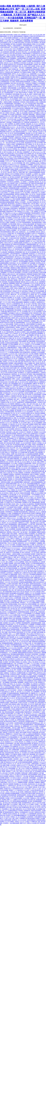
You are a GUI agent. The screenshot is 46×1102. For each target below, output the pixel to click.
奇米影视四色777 (41, 233)
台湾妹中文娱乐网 (22, 702)
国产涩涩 (18, 128)
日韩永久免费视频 (13, 565)
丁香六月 (36, 158)
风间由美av (2, 734)
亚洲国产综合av (8, 788)
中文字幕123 (35, 230)
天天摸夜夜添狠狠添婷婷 (13, 693)
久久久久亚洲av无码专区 (18, 108)
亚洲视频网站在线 (20, 144)
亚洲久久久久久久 (10, 127)
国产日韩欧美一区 (4, 117)
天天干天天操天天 (5, 735)
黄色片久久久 (8, 199)
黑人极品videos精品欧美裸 (23, 125)
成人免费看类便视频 (20, 719)
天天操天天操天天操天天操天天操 (16, 371)
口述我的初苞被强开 (9, 256)
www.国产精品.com (8, 41)
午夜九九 (34, 802)
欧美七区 (15, 407)
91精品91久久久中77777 (32, 621)
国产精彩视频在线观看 (8, 136)
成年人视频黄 (36, 649)
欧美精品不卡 (16, 178)
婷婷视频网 (4, 224)
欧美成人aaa (11, 360)
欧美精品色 (7, 244)
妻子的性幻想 (37, 220)
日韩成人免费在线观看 (5, 820)
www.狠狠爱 (35, 174)
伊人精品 (23, 217)
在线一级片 (11, 590)
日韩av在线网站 (21, 408)
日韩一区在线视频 (38, 375)
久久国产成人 (13, 139)
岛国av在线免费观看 (31, 332)
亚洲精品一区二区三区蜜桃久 (13, 549)
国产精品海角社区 (6, 374)
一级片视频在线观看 (14, 823)
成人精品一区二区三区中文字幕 (38, 518)
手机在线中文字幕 (34, 627)
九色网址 (42, 602)
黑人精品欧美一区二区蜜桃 (6, 499)
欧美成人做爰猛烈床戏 (35, 416)
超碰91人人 (5, 560)
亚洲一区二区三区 (41, 252)
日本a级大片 (41, 131)
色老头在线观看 (10, 324)
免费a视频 (16, 646)
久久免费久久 (34, 81)
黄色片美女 (24, 52)
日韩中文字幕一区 (8, 242)
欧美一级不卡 (35, 185)
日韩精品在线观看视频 (17, 546)
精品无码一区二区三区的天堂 (16, 250)
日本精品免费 (35, 587)
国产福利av (7, 644)
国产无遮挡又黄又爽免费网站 (18, 244)
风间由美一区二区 (17, 333)
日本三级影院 (11, 560)
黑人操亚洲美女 (30, 504)
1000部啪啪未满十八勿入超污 (27, 812)
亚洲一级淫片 (41, 685)
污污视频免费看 (28, 67)
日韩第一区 (22, 510)
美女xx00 (6, 158)
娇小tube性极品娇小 (25, 627)
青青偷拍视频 (18, 252)
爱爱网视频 (12, 283)
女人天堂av (16, 558)
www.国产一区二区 (41, 788)
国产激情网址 (25, 439)
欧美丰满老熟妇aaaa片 (35, 723)
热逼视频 (9, 551)
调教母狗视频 (21, 587)
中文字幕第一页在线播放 (16, 544)
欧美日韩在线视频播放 (19, 133)
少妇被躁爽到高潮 (4, 81)
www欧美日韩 (41, 41)
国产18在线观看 (6, 169)
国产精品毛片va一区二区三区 (23, 55)
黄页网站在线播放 (35, 69)
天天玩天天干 (18, 136)
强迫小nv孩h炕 (30, 633)
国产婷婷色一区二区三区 (39, 127)
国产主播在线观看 (40, 300)
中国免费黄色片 (24, 238)
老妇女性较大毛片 (14, 535)
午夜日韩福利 (30, 500)
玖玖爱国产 (6, 662)
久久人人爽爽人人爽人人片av (11, 335)
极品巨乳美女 (41, 145)
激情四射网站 (24, 70)
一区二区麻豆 (24, 616)
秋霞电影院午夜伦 (15, 216)
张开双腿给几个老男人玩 (40, 113)
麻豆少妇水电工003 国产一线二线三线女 (14, 369)
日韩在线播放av (39, 70)
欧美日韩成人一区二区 (6, 89)
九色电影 (7, 798)
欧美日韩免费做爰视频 (31, 141)
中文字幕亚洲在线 (40, 328)
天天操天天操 (8, 407)
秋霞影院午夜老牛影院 (31, 360)
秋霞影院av (31, 261)
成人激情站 (38, 105)
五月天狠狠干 (19, 715)
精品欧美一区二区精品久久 (12, 261)
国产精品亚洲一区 (39, 224)
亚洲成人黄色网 (14, 169)
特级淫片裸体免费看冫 (18, 134)
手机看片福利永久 (16, 89)
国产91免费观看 (9, 123)
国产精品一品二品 (28, 569)
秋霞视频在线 (34, 685)
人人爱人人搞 (41, 286)
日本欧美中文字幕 (7, 53)
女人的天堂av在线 (12, 353)
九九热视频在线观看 (5, 128)
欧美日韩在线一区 (39, 576)
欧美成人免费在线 (34, 325)
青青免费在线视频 (27, 45)
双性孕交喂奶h (3, 278)
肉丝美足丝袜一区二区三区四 (23, 770)
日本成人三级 (39, 66)
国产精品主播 (14, 608)
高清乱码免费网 (32, 116)
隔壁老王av (29, 277)
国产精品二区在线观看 (16, 44)
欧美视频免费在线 (26, 802)
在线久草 (8, 303)
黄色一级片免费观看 (35, 236)
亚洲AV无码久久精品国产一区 (9, 594)
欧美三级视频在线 (28, 680)
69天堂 (12, 798)
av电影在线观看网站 (19, 363)
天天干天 (10, 316)
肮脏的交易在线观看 (15, 80)
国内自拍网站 (13, 682)
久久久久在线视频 (29, 499)
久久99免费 (7, 502)
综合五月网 (12, 447)
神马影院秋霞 (37, 228)
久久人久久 (23, 80)
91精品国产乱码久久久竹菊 (26, 206)
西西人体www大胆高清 (37, 175)
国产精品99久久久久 (39, 633)
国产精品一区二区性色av (40, 677)
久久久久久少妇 (8, 48)
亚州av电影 (24, 694)
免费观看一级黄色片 (27, 651)
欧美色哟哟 (19, 718)
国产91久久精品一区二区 (10, 152)
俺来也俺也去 (30, 368)
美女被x (28, 563)
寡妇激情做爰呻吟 (36, 61)
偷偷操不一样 (8, 777)
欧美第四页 (36, 272)
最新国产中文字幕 (5, 674)
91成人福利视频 (6, 77)
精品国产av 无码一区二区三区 (7, 70)
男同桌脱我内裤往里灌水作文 (32, 580)
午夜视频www (36, 84)
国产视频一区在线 (10, 504)
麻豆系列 (13, 56)
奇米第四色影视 (38, 796)
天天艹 (28, 217)
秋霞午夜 (44, 88)
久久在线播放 (35, 161)
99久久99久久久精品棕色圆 (32, 746)
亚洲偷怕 (21, 167)
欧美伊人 (43, 69)
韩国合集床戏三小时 (23, 278)
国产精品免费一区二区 (20, 410)
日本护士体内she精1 (18, 430)
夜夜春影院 (18, 474)
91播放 (10, 596)
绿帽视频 (44, 652)
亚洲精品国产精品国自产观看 (38, 256)
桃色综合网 (43, 120)
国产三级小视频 (26, 419)
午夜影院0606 (9, 446)
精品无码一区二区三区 (16, 424)
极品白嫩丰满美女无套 (32, 128)
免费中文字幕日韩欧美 (20, 150)
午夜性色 (34, 463)
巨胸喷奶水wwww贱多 (35, 216)
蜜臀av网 (21, 583)
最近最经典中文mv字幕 (31, 142)
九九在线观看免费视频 (28, 735)
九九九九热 (29, 322)
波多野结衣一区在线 (22, 433)
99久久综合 (26, 574)
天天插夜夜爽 (42, 726)
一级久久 (32, 749)
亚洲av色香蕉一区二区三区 (27, 704)
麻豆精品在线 (26, 407)
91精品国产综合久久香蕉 (19, 734)
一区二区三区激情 (21, 230)
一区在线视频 (5, 496)
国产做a (36, 250)
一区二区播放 (21, 400)
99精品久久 (39, 536)
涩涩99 (34, 77)
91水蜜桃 (36, 405)
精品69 (10, 618)
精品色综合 (34, 308)
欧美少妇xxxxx (36, 385)
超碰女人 (25, 626)
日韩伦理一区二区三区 (33, 159)
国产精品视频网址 (18, 41)
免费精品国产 (15, 414)
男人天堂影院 (14, 47)
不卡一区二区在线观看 (22, 311)
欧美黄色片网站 (14, 505)
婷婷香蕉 (13, 396)
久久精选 (20, 565)
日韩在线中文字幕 (20, 730)
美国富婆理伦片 (10, 211)
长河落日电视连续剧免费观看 (20, 186)
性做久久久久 (18, 757)
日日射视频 (43, 438)
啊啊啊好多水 (9, 734)
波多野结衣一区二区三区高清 (18, 374)
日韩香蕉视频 (6, 267)
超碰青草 (36, 526)
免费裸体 (15, 577)
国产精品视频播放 (27, 247)
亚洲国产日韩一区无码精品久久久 (27, 189)
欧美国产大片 (10, 480)
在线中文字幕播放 (15, 292)
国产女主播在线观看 (7, 500)
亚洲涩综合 (12, 776)
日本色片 (42, 535)
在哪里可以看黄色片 (34, 773)
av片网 (41, 205)
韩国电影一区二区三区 (16, 236)
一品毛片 (17, 180)
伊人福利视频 (23, 458)
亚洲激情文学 (29, 526)
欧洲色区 (7, 78)
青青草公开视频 (6, 533)
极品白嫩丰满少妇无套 (10, 311)
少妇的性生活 (28, 83)
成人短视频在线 (14, 746)
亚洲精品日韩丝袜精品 (32, 701)
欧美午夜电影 (21, 421)
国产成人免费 (33, 177)
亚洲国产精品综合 (31, 568)
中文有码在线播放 (28, 59)
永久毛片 (4, 438)
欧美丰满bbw (25, 291)
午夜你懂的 (9, 122)
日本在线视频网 (25, 117)
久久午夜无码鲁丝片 (38, 45)
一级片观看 (26, 648)
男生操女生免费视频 (16, 668)
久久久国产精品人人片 (39, 393)
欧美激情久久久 (27, 242)
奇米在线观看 (28, 371)
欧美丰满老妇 (21, 42)
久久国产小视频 (30, 150)
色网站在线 (43, 516)
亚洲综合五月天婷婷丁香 (24, 50)
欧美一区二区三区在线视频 (6, 147)
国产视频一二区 (29, 158)
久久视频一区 (33, 544)
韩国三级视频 (42, 136)
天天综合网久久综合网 (27, 272)
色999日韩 (18, 52)
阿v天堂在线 (28, 394)
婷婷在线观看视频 (37, 679)
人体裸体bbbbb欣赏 (37, 399)
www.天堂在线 (17, 699)
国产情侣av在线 (7, 166)
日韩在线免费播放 (20, 84)
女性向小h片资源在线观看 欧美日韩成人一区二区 (29, 696)
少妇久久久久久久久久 (35, 407)
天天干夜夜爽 (10, 404)
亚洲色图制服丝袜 (38, 260)
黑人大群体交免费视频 (29, 324)
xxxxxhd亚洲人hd (30, 515)
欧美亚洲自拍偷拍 (9, 752)
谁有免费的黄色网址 (37, 222)
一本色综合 (20, 690)
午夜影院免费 (5, 155)
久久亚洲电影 (27, 491)
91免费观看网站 (10, 180)
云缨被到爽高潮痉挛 (12, 347)
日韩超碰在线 (16, 102)
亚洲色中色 (33, 718)
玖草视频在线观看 (4, 80)
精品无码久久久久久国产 (23, 790)
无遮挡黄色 (31, 626)
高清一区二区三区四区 (35, 806)
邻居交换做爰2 (16, 94)
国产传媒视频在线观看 (14, 629)
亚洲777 (21, 491)
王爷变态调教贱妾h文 (16, 205)
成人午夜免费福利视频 (7, 92)
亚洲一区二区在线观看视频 (25, 185)
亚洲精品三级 (13, 197)
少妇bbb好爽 (25, 777)
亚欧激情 (11, 784)
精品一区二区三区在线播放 (35, 311)
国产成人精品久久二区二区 (27, 227)
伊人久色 (37, 479)
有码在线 (36, 694)
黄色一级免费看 (18, 669)
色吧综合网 (6, 210)
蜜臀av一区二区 (21, 713)
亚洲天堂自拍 (42, 380)
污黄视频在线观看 (39, 601)
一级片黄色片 (26, 507)
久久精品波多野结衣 (9, 105)
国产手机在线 (19, 321)
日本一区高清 (40, 604)
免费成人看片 (19, 59)
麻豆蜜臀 (39, 488)
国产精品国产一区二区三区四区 (32, 191)
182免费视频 (41, 264)
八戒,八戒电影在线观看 (39, 519)
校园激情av (14, 408)
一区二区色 (22, 69)
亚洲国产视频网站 (16, 375)
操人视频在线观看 (13, 574)
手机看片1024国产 (22, 116)
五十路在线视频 (6, 208)
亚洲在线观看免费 (11, 795)
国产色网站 (26, 316)
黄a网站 (20, 288)
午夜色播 (20, 601)
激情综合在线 (39, 77)
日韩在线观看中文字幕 (5, 42)
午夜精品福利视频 (24, 449)
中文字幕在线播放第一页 (6, 330)
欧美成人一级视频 (33, 364)
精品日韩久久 (39, 710)
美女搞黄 (30, 649)
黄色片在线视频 (17, 199)
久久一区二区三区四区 (10, 690)
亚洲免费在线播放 (33, 100)
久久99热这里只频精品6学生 (7, 191)
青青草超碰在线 (25, 474)
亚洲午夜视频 (40, 632)
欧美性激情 (5, 281)
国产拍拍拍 (29, 374)
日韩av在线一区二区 (37, 404)
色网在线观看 (42, 547)
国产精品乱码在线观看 (6, 235)
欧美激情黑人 (32, 475)
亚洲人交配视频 (12, 275)
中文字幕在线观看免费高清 (17, 314)
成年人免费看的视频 (14, 749)
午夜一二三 (10, 699)
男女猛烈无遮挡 (32, 103)
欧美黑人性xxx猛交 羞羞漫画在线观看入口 (16, 131)
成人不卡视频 (31, 275)
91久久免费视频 (36, 613)
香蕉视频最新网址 (38, 149)
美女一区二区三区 (7, 149)
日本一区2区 (19, 447)
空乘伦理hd (37, 319)
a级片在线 (6, 458)
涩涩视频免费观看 (14, 510)
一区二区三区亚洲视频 (16, 163)
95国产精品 (34, 303)
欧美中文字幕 (39, 496)
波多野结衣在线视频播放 (25, 213)
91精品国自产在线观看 (22, 339)
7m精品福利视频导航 (15, 253)
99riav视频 (41, 526)
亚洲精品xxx (22, 350)
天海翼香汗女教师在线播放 (9, 516)
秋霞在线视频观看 (40, 116)
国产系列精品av (35, 42)
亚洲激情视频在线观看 (23, 612)
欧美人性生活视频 (19, 480)
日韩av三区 (15, 172)
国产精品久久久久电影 (13, 241)
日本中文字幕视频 (14, 174)
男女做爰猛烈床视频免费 (14, 281)
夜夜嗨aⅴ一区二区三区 (21, 327)
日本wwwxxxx (36, 152)
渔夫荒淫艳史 (27, 480)
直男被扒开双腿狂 (41, 258)
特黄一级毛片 (26, 163)
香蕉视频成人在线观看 (29, 167)
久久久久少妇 (8, 422)
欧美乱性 (6, 325)
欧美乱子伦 (20, 122)
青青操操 (41, 791)
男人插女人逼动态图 (25, 552)
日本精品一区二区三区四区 (31, 47)
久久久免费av (26, 644)
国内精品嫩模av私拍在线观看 (18, 469)
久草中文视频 (34, 540)
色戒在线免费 (14, 527)
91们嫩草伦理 (33, 821)
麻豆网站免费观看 (38, 227)
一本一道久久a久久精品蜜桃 (38, 199)
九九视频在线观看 (27, 690)
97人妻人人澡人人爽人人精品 (7, 39)
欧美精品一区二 (17, 149)
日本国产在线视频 (28, 393)
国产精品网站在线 (32, 635)
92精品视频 (31, 782)
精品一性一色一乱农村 (12, 400)
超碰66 (26, 111)
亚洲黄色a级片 (21, 621)
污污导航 (2, 521)
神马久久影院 (21, 604)
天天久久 (24, 485)
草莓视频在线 (11, 252)
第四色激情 (25, 114)
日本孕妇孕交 (3, 288)
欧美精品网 (5, 696)
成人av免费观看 (41, 141)
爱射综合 (7, 174)
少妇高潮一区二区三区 (18, 111)
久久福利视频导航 (21, 88)
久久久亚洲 (17, 246)
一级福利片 (6, 441)
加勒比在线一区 (16, 227)
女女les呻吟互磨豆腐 (38, 219)
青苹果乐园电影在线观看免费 (23, 81)
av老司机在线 (21, 721)
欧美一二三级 (29, 211)
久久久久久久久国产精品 (17, 393)
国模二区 (4, 377)
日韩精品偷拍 (33, 508)
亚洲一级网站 (39, 297)
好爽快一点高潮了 (16, 378)
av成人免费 (26, 760)
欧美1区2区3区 (4, 382)
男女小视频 (5, 632)
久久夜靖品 (35, 288)
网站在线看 (41, 81)
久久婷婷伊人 (42, 763)
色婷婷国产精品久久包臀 (15, 496)
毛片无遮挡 (12, 81)
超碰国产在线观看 (27, 61)
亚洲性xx (8, 386)
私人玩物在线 (34, 684)
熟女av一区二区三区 (7, 134)
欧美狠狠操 (10, 399)
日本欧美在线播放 (36, 618)
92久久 (15, 713)
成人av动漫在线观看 (5, 707)
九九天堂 (2, 562)
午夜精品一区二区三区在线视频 (36, 291)
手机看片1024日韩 (18, 324)
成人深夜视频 (39, 533)
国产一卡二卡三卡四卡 (5, 302)
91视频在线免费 (14, 702)
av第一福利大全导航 (28, 671)
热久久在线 (12, 623)
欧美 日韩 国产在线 (29, 250)
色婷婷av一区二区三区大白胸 (10, 361)
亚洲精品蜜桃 (18, 651)
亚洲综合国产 (7, 47)
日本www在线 (18, 585)
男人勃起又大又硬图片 (20, 332)
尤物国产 (2, 748)
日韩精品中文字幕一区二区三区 (8, 402)
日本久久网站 (8, 610)
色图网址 (2, 602)
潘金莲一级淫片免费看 (21, 732)
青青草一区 (15, 427)
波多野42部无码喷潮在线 (13, 457)
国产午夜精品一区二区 (29, 48)
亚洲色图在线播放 (19, 105)
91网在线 (32, 457)
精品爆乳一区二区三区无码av (38, 55)
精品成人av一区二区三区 (31, 719)
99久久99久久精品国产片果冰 (11, 183)
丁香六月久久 (9, 677)
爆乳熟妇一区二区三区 (29, 139)
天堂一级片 (34, 50)
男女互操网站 (15, 657)
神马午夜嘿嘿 (32, 117)
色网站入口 (27, 687)
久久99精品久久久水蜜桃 (28, 156)
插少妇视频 (40, 142)
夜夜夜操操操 (22, 208)
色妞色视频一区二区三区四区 (20, 422)
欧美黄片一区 (41, 371)
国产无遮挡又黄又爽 (20, 590)
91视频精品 (18, 39)
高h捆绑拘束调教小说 (10, 308)
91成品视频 (33, 455)
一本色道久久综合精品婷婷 (17, 436)
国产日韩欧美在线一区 (40, 400)
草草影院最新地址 (9, 246)
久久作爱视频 (34, 560)
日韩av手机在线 (26, 256)
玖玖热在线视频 (18, 798)
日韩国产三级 (3, 153)
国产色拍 (5, 660)
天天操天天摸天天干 (11, 486)
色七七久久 (22, 344)
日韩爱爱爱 (7, 314)
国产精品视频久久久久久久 (30, 258)
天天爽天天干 (18, 776)
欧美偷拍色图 (3, 249)
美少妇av (12, 117)
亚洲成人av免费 (41, 169)
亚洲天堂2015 (13, 388)
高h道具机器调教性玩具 (37, 39)
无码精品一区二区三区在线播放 (33, 344)
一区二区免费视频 (30, 231)
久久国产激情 (3, 69)
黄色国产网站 (3, 543)
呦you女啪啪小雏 (17, 500)
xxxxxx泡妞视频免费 (31, 813)
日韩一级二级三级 (24, 737)
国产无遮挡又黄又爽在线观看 (36, 183)
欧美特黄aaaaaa (30, 210)
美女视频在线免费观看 (19, 141)
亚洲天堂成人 (34, 155)
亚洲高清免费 (40, 308)
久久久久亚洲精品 (26, 175)
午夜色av (16, 288)
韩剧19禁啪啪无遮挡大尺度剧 (7, 757)
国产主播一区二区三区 (28, 460)
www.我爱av (20, 119)
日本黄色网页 (19, 638)
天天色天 (9, 156)
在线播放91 (33, 321)
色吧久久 (18, 200)
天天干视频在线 (9, 141)
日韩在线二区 (41, 450)
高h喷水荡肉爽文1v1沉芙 (32, 102)
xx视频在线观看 (35, 763)
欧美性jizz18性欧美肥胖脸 (33, 197)
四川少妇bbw (12, 468)
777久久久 (42, 385)
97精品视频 (30, 694)
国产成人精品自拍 (25, 591)
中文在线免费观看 (14, 206)
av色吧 (34, 277)
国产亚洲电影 (41, 705)
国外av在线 (29, 388)
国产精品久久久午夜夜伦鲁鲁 (22, 560)
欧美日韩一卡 (40, 779)
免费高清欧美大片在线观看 (29, 271)
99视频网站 (40, 543)
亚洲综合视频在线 (27, 44)
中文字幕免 (23, 813)
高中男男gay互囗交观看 (14, 307)
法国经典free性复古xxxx (39, 755)
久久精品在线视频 (33, 449)
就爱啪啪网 (22, 241)
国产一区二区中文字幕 (34, 516)
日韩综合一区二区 (16, 291)
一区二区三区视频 (4, 170)
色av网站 (4, 91)
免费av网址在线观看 (11, 433)
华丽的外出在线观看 (25, 655)
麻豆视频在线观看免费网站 (17, 654)
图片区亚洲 (28, 654)
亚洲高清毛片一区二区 (23, 543)
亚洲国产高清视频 (23, 588)
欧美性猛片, (13, 416)
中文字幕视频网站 (11, 58)
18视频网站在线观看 (22, 782)
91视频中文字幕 (17, 799)
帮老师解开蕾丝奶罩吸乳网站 (21, 511)
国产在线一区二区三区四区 (23, 691)
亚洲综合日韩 (18, 488)
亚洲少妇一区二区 (8, 62)
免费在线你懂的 (21, 56)
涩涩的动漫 (11, 569)
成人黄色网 (37, 89)
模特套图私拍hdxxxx (7, 111)
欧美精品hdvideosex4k (23, 170)
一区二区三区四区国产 (22, 294)
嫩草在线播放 (34, 705)
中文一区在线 (22, 414)
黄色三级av (20, 152)
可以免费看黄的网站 (12, 576)
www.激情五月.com (4, 177)
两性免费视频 (13, 526)
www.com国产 (15, 380)
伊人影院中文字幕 (38, 759)
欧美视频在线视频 (25, 199)
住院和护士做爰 (37, 94)
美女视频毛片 (20, 48)
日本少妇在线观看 (4, 253)
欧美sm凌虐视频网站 (12, 450)
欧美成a (2, 530)
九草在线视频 (6, 197)
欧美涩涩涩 (22, 109)
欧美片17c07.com (24, 551)
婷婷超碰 (12, 77)
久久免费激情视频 (31, 490)
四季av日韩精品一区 (29, 405)
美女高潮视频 (34, 41)
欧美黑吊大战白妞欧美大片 (26, 180)
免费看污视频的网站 (14, 458)
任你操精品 (33, 352)
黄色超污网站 (6, 804)
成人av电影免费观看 (20, 360)
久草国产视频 (14, 116)
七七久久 (7, 538)
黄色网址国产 (18, 114)
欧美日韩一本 (10, 477)
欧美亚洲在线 (14, 66)
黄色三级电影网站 (16, 716)
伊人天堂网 (10, 288)
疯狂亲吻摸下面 (37, 555)
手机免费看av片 (6, 809)
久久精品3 (27, 821)
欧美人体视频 (27, 153)
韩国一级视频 (40, 461)
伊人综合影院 (11, 114)
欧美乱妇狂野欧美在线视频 (11, 228)
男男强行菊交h (11, 153)
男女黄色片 (3, 303)
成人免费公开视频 (25, 216)
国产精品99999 (34, 75)
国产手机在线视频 (5, 59)
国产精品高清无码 (26, 136)
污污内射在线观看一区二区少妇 (29, 377)
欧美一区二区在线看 (13, 300)
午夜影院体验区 (32, 111)
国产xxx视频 (37, 130)
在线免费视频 (39, 444)
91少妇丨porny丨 (34, 235)
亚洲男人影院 (38, 704)
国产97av (32, 740)
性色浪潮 (30, 255)
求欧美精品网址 (29, 225)
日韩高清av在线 (9, 72)
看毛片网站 (7, 601)
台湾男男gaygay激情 (17, 439)
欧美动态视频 (9, 713)
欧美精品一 (2, 394)
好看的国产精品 (26, 203)
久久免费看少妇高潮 (35, 757)
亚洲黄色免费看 (27, 447)
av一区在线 (15, 741)
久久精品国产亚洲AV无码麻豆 (14, 507)
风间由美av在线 (41, 497)
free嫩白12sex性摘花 (30, 328)
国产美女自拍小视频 (31, 572)
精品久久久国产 (41, 189)
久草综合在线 (34, 770)
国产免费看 (9, 186)
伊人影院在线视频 (36, 394)
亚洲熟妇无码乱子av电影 (23, 75)
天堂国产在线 (28, 768)
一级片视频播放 (14, 170)
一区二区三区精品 (20, 127)
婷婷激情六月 (41, 682)
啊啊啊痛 (15, 385)
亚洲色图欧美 (42, 250)
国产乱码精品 (15, 655)
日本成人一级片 (4, 238)
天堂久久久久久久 (31, 169)
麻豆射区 (30, 113)
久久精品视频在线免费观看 (32, 454)
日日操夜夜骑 (36, 605)
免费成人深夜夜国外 (26, 86)
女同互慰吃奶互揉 (18, 316)
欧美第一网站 (37, 347)
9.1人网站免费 (28, 56)
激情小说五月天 (11, 274)
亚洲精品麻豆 (41, 785)
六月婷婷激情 (8, 701)
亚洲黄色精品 (14, 269)
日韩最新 (15, 122)
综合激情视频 (14, 421)
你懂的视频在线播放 (5, 436)
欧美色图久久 (38, 441)
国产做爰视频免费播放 (19, 322)
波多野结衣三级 (12, 64)
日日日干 (8, 408)
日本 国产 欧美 (9, 444)
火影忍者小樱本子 (35, 203)
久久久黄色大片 (40, 410)
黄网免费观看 (40, 117)
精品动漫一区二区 (30, 133)
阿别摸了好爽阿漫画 (36, 513)
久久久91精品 (14, 463)
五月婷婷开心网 (17, 217)
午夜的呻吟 (3, 486)
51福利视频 (5, 344)
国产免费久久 (39, 271)
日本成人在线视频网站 (35, 125)
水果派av (34, 444)
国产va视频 (19, 466)
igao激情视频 (38, 358)
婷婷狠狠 (6, 718)
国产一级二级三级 (24, 457)
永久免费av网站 (13, 325)
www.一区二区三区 (28, 97)
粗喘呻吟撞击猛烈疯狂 (35, 583)
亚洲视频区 (27, 314)
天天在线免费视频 (30, 297)
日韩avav (28, 350)
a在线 (32, 482)
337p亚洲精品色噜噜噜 (13, 352)
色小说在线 (24, 716)
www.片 (39, 73)
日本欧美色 (23, 102)
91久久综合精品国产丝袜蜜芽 (28, 554)
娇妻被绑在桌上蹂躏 (41, 58)
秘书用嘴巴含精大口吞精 (30, 638)
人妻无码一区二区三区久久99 (33, 88)
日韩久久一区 (10, 249)
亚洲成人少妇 (34, 145)
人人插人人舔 (14, 386)
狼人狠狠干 (33, 698)
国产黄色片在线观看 (36, 386)
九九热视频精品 (6, 746)
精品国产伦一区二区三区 (14, 86)
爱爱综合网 (43, 781)
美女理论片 (7, 740)
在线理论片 (19, 630)
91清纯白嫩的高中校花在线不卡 (31, 119)
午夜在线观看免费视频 (8, 194)
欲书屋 (31, 612)
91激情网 (21, 386)
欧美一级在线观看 (31, 754)
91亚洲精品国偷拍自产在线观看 (15, 810)
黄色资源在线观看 (11, 566)
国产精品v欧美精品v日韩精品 (32, 818)
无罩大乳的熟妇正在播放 (11, 372)
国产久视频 (3, 258)
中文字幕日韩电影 (12, 224)
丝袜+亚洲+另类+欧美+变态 (17, 83)
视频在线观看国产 (31, 80)
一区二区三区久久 (20, 296)
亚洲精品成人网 (18, 643)
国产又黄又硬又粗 (24, 475)
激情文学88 (40, 50)
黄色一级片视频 (32, 632)
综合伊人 (18, 308)
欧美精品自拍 (9, 258)
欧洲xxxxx (7, 452)
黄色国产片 (13, 59)
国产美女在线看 (11, 760)
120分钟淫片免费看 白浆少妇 (27, 413)
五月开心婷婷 (31, 238)
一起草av (16, 319)
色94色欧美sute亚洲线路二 (13, 181)
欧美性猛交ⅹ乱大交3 (38, 53)
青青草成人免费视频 (20, 194)
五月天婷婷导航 (4, 604)
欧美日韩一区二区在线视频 (28, 615)
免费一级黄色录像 (29, 296)
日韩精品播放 (25, 508)
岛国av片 (37, 156)
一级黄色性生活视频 (40, 114)
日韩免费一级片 (37, 64)
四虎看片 (22, 95)
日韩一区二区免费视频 (9, 529)
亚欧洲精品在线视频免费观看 (7, 202)
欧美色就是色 (37, 652)
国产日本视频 (38, 765)
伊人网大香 (15, 807)
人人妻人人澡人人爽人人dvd (11, 588)
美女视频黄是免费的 (18, 330)
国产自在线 (40, 544)
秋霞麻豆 (34, 83)
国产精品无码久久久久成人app (10, 213)
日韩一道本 (29, 404)
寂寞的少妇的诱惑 (35, 419)
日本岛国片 (37, 261)
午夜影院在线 (3, 203)
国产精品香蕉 (20, 796)
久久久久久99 (36, 214)
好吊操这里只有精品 (15, 674)
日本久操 (32, 629)
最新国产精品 (25, 544)
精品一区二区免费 (26, 161)
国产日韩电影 (22, 335)
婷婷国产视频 (37, 424)
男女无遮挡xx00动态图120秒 (14, 605)
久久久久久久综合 (13, 341)
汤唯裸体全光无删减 (15, 267)
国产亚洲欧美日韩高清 (25, 477)
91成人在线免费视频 (16, 120)
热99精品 (16, 350)
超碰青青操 (6, 283)
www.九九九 (7, 120)
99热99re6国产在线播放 (28, 424)
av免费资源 (43, 511)
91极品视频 (32, 522)
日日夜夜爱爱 (26, 283)
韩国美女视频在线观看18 (23, 325)
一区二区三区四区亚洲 (5, 414)
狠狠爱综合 (26, 302)
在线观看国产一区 (40, 80)
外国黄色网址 (3, 45)
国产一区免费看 (40, 72)
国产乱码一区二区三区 (35, 807)
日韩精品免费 (42, 97)
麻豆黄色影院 (11, 203)
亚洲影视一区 (11, 479)
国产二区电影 (30, 347)
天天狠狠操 (21, 47)
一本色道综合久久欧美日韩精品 (14, 460)
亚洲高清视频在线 (31, 820)
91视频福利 (12, 200)
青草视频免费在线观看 (16, 644)
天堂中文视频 (28, 127)
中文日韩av (36, 97)
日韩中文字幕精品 (6, 554)
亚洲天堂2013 (36, 91)
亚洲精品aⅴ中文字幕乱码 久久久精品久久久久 (13, 658)
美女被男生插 (29, 214)
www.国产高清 (29, 220)
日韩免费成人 (17, 285)
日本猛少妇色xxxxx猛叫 (10, 220)
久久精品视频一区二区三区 (18, 145)
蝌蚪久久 (24, 255)
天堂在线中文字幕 (34, 640)
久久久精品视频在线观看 (34, 52)
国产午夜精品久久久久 (20, 211)
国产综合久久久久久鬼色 (26, 264)
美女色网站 (27, 192)
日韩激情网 (28, 69)
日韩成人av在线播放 (11, 230)
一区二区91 (25, 103)
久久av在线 (16, 167)
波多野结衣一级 (18, 336)
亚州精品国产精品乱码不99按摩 (13, 106)
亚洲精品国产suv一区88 (28, 599)
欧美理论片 (22, 174)
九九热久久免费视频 (19, 562)
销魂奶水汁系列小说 (5, 116)
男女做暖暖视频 (6, 139)
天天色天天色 (37, 164)
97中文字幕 (30, 130)
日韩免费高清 (8, 94)
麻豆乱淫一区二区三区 (21, 571)
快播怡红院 (16, 72)
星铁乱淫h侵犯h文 (23, 92)
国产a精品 (12, 809)
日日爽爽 (39, 360)
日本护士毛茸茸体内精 (8, 150)
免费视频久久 (27, 249)
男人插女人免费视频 (29, 441)
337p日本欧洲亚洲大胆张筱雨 (34, 138)
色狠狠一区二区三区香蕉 (6, 260)
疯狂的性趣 (35, 78)
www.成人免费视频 (22, 397)
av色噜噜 (21, 505)
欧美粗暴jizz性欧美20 (37, 86)
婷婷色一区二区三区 (31, 461)
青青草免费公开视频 (32, 266)
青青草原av (18, 70)
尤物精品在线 (27, 791)
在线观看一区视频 (34, 610)
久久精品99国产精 (18, 258)
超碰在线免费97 (23, 380)
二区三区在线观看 (13, 98)
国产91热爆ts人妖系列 (7, 167)
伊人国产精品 (29, 62)
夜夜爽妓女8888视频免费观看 (22, 521)
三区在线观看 (22, 738)
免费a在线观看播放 (22, 524)
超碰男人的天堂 (11, 635)
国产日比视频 (41, 540)
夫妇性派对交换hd (19, 249)
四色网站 (4, 799)
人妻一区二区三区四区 (24, 343)
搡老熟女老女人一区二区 (38, 766)
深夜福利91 (23, 602)
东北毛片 (35, 699)
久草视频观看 (29, 84)
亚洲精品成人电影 (29, 108)
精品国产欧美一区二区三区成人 (8, 84)
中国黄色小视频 (22, 676)
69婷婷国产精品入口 (34, 382)
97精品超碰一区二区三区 (32, 123)
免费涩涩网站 (3, 782)
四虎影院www (7, 396)
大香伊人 (39, 111)
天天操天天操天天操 (14, 238)
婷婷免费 (28, 414)
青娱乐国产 (3, 122)
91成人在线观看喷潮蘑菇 (17, 482)
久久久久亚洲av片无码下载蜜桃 (13, 616)
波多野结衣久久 (41, 302)
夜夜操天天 (36, 651)
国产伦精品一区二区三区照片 (28, 106)
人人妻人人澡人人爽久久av (32, 730)
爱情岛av (5, 86)
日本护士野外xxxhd (25, 629)
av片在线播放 (13, 601)
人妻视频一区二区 (11, 666)
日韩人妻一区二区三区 (30, 95)
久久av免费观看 (21, 328)
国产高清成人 (36, 438)
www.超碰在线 (26, 740)
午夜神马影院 (10, 671)
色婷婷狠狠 (29, 219)
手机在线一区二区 (17, 419)
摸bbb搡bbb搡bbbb (25, 705)
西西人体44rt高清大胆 (38, 582)
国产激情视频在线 (41, 277)
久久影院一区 (12, 266)
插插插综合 (20, 139)
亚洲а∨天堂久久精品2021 (9, 449)
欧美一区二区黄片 (23, 66)
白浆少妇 (2, 597)
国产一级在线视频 (22, 368)
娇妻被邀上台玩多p (35, 163)
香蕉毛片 (35, 264)
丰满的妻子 (3, 386)
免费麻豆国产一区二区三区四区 (30, 726)
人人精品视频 (3, 114)
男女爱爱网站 (31, 533)
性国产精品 (14, 397)
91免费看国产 (21, 358)
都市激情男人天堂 (35, 469)
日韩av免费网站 (27, 357)
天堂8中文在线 (22, 98)
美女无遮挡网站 (39, 452)
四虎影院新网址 (32, 673)
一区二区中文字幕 (29, 366)
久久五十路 (6, 189)
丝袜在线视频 (11, 768)
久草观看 (17, 477)
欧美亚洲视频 (35, 322)
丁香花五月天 (38, 729)
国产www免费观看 (30, 624)
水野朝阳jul (28, 590)
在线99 (20, 172)
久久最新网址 (26, 540)
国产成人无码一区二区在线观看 (33, 771)
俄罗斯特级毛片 (4, 98)
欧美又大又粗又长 (17, 777)
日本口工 (17, 475)
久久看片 (30, 131)
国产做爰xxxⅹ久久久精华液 (25, 355)
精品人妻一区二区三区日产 (24, 688)
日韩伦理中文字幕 (37, 313)
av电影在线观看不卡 (18, 45)
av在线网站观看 (17, 446)
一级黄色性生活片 (8, 385)
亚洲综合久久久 (25, 73)
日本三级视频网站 (35, 691)
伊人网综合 (29, 208)
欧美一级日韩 (3, 399)
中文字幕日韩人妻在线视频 (14, 272)
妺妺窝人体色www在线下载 (18, 317)
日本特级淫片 (39, 186)
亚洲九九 (13, 128)
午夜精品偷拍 (26, 321)
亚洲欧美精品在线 (25, 308)
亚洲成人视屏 (38, 238)
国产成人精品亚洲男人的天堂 (29, 446)
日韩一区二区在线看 (8, 219)
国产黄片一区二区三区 (27, 91)
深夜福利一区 (37, 108)
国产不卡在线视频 (22, 385)
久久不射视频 (7, 145)
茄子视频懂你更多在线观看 (25, 78)
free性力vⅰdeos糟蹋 (33, 178)
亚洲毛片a (14, 806)
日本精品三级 (14, 69)
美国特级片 (43, 236)
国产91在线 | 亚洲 (9, 349)
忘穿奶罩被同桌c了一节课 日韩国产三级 (30, 166)
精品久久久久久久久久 (30, 465)
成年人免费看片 (10, 562)
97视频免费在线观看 (31, 244)
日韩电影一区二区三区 (24, 497)
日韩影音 (7, 113)
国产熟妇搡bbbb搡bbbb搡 (38, 471)
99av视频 (43, 818)
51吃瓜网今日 (18, 203)
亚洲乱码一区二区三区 (40, 200)
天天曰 (14, 48)
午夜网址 (27, 593)
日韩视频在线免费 (11, 680)
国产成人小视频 (16, 727)
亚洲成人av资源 (16, 195)
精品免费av (20, 648)
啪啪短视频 (32, 114)
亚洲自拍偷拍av (14, 208)
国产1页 (30, 385)
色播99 (42, 644)
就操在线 (5, 732)
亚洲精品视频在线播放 (24, 235)
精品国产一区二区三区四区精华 (24, 443)
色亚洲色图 (19, 529)
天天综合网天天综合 (22, 275)
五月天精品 (7, 505)
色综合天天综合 (9, 597)
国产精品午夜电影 (32, 571)
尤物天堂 (19, 485)
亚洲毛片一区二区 (16, 73)
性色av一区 (14, 75)
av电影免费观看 (18, 677)
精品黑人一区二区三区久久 (25, 471)
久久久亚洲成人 (14, 804)
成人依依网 (36, 205)
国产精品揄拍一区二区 (12, 438)
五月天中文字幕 (34, 283)
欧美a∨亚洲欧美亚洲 (19, 158)
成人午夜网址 (32, 779)
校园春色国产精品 (29, 260)
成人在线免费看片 (25, 39)
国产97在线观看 (40, 754)
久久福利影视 (20, 680)
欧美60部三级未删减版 (5, 227)
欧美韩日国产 (10, 239)
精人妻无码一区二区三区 (27, 149)
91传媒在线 (4, 95)
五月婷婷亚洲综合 (37, 59)
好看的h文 (4, 274)
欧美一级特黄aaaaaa (13, 278)
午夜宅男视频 (8, 389)
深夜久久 (27, 145)
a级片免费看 (42, 288)
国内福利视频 (10, 665)
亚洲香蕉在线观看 (18, 242)
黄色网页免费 (31, 267)
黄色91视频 (40, 92)
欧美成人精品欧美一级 (13, 264)
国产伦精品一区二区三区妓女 (14, 684)
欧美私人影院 (24, 120)
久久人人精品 (14, 355)
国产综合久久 (18, 256)
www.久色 (28, 230)
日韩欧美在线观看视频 (34, 172)
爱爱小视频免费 (22, 526)
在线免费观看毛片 (28, 330)
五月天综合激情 (4, 353)
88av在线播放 (39, 809)
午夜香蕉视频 (34, 654)
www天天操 (19, 222)
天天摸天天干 (22, 432)
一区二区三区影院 (35, 552)
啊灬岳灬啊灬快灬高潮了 (26, 94)
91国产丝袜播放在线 (21, 274)
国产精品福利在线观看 (26, 246)
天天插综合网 (8, 508)
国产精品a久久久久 (21, 388)
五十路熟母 (24, 181)
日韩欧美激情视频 (11, 88)
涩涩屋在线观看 (9, 743)
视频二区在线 (20, 666)
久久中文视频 (34, 785)
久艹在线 (16, 92)
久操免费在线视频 (21, 58)
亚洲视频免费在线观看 (14, 188)
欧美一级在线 (25, 236)
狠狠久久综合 (15, 231)
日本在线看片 (3, 716)
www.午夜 (42, 152)
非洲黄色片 (11, 488)
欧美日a (36, 680)
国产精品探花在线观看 (34, 195)
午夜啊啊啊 (15, 497)
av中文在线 (24, 310)
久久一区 (2, 142)
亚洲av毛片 (8, 216)
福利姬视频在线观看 (36, 623)
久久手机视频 (24, 649)
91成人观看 (35, 371)
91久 (27, 635)
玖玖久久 (16, 349)
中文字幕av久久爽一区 (39, 411)
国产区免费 (10, 97)
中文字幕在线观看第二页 (13, 737)
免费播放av (24, 500)
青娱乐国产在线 (35, 619)
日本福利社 (6, 823)
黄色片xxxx (20, 224)
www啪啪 (5, 214)
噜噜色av (17, 202)
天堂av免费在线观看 (32, 397)
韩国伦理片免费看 (18, 97)
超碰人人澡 (33, 497)
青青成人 (9, 45)
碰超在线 (35, 131)
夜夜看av (16, 280)
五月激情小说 (40, 446)
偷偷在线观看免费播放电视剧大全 (8, 688)
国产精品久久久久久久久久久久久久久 (11, 547)
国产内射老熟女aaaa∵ (34, 120)
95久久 (9, 163)
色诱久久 (14, 61)
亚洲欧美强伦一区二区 (34, 511)
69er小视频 (34, 242)
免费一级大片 (17, 557)
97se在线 (2, 452)
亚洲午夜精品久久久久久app (14, 91)
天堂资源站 (30, 375)
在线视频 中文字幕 (27, 502)
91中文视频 (14, 42)
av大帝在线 (13, 765)
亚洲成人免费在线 (29, 435)
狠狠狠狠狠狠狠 (8, 271)
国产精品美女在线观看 (25, 239)
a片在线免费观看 (27, 613)
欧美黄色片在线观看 (36, 292)
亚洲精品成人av (19, 100)
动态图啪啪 (38, 624)
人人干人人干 (8, 161)
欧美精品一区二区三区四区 (18, 142)
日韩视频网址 (12, 155)
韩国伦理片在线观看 (12, 185)
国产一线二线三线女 (33, 305)
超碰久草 (15, 50)
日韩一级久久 (3, 277)
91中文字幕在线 (15, 166)
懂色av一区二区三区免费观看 (35, 422)
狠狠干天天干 (23, 823)
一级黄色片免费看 (7, 102)
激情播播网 (20, 682)
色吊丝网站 (13, 55)
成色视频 (29, 450)
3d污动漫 (30, 801)
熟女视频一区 (39, 455)
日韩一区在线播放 (40, 465)
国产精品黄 (32, 70)
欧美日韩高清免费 (28, 134)
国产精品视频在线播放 (30, 391)
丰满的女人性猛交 (10, 144)
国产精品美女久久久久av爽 (14, 377)
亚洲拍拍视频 (5, 468)
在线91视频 (5, 125)
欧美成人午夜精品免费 (33, 732)
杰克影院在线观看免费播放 (12, 343)
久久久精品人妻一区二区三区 (37, 188)
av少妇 (22, 687)
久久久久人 (35, 549)
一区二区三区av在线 (11, 119)
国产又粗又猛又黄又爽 (9, 443)
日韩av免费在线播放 (11, 755)
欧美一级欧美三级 (37, 690)
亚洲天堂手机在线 (25, 177)
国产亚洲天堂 (25, 496)
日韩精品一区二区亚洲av (39, 67)
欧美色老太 (40, 242)
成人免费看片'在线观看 (19, 123)
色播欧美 (8, 56)
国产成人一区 (8, 801)
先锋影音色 (21, 580)
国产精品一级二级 (27, 396)
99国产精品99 (31, 327)
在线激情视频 (33, 73)
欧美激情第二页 (21, 214)
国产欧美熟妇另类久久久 (11, 471)
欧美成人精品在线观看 (28, 224)
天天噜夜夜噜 (38, 307)
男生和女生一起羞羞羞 (40, 275)
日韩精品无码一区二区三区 (39, 202)
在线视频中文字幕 (15, 225)
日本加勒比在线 (7, 393)
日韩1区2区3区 (10, 781)
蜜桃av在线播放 (26, 389)
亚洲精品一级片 (32, 92)
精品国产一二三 (30, 109)
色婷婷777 (10, 130)
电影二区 (39, 557)
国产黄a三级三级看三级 (31, 317)
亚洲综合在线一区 (4, 613)
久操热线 (5, 264)
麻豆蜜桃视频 (3, 665)
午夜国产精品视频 (38, 579)
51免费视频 (18, 623)
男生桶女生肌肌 (24, 707)
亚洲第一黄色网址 (6, 771)
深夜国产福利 (6, 526)
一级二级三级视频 (17, 161)
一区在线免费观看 (35, 494)
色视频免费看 (27, 41)
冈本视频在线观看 (4, 200)
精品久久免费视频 (29, 400)
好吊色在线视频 (4, 790)
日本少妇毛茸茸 (15, 582)
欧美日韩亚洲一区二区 (20, 411)
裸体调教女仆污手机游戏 (20, 62)
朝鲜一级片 (25, 172)
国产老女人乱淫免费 (15, 177)
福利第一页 (13, 691)
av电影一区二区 (14, 78)
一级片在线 (21, 67)
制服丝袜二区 (34, 693)
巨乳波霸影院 (29, 411)
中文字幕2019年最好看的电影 (32, 436)
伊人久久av (8, 397)
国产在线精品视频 (7, 591)
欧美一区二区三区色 (7, 109)
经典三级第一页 (39, 349)
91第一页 (19, 407)
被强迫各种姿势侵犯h (5, 391)
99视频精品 (5, 618)
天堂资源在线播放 (36, 396)
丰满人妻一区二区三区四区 (23, 763)
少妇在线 (38, 194)
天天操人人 (20, 613)
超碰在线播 (40, 332)
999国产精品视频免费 (19, 499)
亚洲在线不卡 (35, 791)
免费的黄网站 (39, 698)
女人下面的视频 (21, 164)
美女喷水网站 (16, 710)
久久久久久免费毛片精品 (14, 615)
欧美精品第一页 (34, 217)
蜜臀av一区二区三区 (30, 194)
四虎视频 (10, 363)
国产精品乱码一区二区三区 (38, 743)
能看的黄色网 (7, 205)
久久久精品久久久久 (28, 205)
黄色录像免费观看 (28, 64)
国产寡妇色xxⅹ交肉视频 (28, 89)
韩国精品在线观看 (26, 630)
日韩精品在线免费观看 (27, 677)
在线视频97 (7, 286)
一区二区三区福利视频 (25, 399)
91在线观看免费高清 (12, 612)
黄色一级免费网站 (36, 285)
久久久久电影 (33, 269)
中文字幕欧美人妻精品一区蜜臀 (28, 72)
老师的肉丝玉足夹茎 (30, 349)
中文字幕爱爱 (42, 78)
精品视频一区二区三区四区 (14, 297)
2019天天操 (36, 355)
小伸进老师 (33, 369)
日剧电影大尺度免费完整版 (25, 463)
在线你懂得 (12, 52)
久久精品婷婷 (3, 252)
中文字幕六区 (37, 62)
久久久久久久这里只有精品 (39, 346)
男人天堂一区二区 (9, 100)
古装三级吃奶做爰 (4, 541)
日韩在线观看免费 (36, 208)
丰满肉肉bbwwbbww (26, 285)
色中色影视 (28, 42)
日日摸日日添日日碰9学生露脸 (9, 368)
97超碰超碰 (12, 222)
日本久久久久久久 (12, 782)
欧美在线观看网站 (33, 551)
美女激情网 (28, 174)
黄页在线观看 (17, 310)
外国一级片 (21, 280)
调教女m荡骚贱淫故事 (39, 225)
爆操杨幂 (7, 159)
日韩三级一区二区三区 (10, 485)
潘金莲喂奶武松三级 (18, 626)
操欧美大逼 (13, 294)
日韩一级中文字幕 (15, 707)
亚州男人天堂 (7, 75)
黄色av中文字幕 (12, 125)
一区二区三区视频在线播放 (30, 286)
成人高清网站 (12, 718)
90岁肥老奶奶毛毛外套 (26, 77)
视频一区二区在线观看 (22, 113)
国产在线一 (13, 113)
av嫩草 (39, 266)
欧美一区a (34, 153)
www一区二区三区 (9, 521)
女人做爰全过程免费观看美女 (32, 372)
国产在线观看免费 (31, 58)
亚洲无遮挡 (12, 321)
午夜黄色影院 (35, 136)
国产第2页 (31, 707)
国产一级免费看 (25, 178)
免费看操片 (36, 762)
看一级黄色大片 (24, 195)
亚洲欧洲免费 (7, 66)
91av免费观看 (8, 61)
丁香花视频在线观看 (35, 350)
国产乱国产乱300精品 (18, 260)
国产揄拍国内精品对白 (27, 338)
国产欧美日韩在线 (17, 53)
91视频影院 (5, 474)
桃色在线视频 (38, 150)
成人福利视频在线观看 (5, 108)
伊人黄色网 (4, 64)
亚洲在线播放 (18, 502)
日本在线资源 (19, 64)
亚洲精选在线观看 (4, 593)
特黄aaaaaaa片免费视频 (37, 660)
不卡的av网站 (8, 497)
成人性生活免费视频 (29, 105)
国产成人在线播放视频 (8, 310)
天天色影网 (23, 202)
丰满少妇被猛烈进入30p (28, 299)
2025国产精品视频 (17, 156)
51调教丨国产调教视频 (33, 716)
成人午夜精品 (28, 555)
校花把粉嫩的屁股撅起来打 (20, 147)
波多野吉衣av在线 (10, 630)
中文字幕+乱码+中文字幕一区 (38, 389)
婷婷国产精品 (18, 283)
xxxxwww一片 (32, 496)
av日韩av (36, 180)
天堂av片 (12, 502)
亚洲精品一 (23, 200)
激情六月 (17, 77)
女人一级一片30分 (20, 768)
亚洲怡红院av (22, 231)
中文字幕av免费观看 (5, 289)
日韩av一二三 (11, 633)
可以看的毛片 (32, 616)
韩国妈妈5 (28, 549)
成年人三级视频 (28, 363)
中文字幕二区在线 (9, 299)
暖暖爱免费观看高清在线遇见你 (26, 652)
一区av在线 (29, 202)
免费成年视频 (40, 427)
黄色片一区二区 (17, 641)
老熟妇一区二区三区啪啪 (38, 44)
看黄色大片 (23, 727)
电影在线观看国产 (36, 594)
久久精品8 (10, 710)
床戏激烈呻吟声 (21, 402)
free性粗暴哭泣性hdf (25, 292)
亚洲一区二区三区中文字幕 (21, 382)
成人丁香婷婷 (28, 787)
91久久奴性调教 (13, 214)
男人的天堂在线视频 (8, 455)
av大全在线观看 (23, 169)
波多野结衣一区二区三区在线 (19, 820)
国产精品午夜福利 (5, 366)
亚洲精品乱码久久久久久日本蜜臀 (18, 159)
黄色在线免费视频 (40, 106)
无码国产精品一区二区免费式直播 (15, 233)
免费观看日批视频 (4, 702)
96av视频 (23, 297)
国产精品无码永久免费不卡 (22, 698)
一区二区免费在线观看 (34, 665)
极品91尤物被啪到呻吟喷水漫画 (26, 228)
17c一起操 (41, 693)
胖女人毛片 (40, 321)
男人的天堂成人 (9, 285)
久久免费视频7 (29, 164)
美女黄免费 (39, 418)
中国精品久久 (13, 613)
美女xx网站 (3, 56)
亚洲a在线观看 (22, 341)
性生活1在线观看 (19, 153)
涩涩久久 (20, 574)
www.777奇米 (36, 241)
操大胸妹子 (3, 460)
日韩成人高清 (36, 56)
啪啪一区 (22, 349)
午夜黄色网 (27, 122)
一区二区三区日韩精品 (13, 95)
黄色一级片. (17, 399)
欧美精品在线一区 (34, 122)
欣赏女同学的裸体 (26, 289)
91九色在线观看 (41, 83)
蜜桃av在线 (17, 117)
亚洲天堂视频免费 (17, 271)
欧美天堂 (38, 231)
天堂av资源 (38, 48)
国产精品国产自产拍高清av (32, 748)
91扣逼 (9, 69)
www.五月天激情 (35, 414)
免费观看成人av (35, 491)
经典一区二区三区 (36, 361)
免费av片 (39, 377)
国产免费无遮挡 (40, 751)
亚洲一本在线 (27, 660)
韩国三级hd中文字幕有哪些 (17, 286)
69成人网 (9, 172)
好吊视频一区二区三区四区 (29, 429)
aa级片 (11, 745)
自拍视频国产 (35, 505)
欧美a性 (41, 230)
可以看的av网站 (31, 186)
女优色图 (8, 355)
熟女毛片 (23, 210)
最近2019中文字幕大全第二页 (24, 766)
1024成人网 (33, 790)
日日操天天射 (11, 732)
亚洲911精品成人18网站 (14, 704)
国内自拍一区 (22, 741)
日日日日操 (23, 128)
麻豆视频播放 (6, 44)
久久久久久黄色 (14, 67)
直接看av (19, 61)
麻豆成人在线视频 (20, 220)
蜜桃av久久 (37, 566)
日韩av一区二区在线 (21, 504)
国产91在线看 (31, 66)
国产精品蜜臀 (18, 740)
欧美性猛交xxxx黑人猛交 (12, 432)
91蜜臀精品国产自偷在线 (20, 138)
